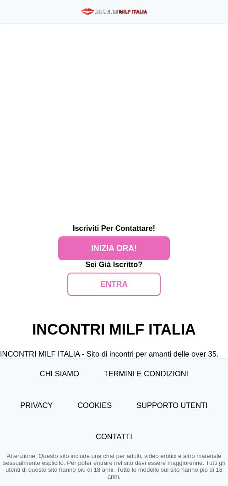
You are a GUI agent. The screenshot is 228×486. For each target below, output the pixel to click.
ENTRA (114, 284)
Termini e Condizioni (146, 373)
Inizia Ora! (113, 248)
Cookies (94, 405)
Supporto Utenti (172, 405)
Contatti (114, 436)
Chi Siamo (59, 373)
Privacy (36, 405)
